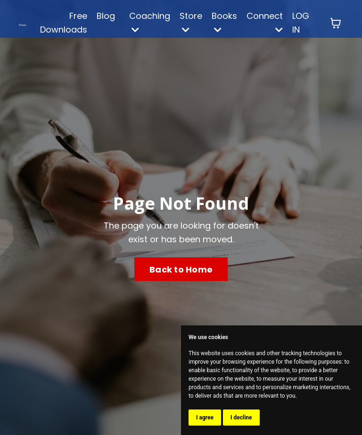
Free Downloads (63, 22)
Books (224, 22)
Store (191, 22)
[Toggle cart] (335, 23)
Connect (265, 22)
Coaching (149, 22)
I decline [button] (241, 417)
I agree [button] (205, 417)
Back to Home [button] (181, 269)
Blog (106, 16)
